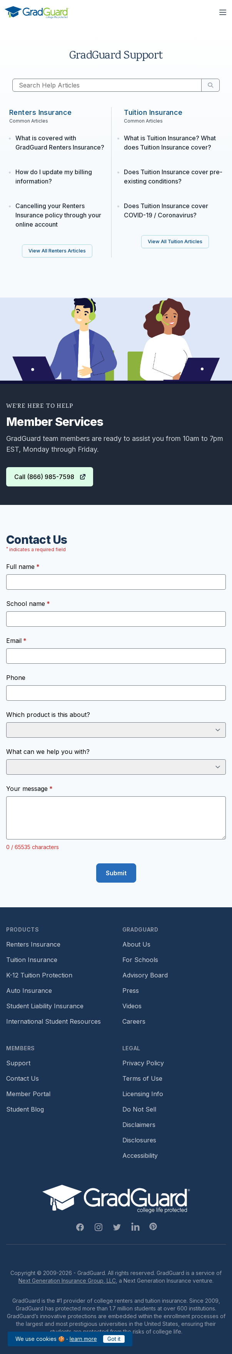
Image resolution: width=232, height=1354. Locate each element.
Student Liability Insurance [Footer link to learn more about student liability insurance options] (44, 1006)
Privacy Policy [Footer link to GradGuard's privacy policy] (143, 1063)
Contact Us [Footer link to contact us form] (22, 1078)
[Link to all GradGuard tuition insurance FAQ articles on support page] (175, 241)
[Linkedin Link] (135, 1227)
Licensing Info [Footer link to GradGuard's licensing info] (142, 1094)
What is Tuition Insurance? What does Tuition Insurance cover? (170, 142)
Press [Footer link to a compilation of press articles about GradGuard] (130, 990)
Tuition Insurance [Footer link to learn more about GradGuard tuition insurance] (31, 960)
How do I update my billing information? (53, 176)
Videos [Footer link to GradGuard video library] (132, 1006)
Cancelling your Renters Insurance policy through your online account (58, 215)
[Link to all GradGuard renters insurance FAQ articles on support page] (57, 250)
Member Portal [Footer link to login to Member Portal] (28, 1094)
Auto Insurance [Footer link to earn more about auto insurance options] (29, 990)
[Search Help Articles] (107, 85)
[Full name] (116, 582)
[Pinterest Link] (153, 1226)
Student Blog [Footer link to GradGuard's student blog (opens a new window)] (25, 1109)
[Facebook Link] (80, 1227)
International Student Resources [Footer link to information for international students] (53, 1021)
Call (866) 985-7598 (50, 477)
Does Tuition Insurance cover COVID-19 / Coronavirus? (166, 210)
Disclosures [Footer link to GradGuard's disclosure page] (139, 1140)
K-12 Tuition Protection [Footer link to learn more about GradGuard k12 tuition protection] (39, 975)
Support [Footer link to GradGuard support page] (18, 1063)
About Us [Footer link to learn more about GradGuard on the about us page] (136, 944)
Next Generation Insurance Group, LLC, (67, 1280)
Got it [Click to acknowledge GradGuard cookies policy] (113, 1338)
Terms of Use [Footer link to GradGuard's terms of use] (142, 1078)
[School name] (116, 619)
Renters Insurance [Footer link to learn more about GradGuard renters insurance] (33, 944)
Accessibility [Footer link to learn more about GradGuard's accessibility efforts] (140, 1155)
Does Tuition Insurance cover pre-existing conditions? (173, 176)
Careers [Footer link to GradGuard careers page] (133, 1021)
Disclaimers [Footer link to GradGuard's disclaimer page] (138, 1125)
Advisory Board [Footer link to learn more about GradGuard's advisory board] (145, 975)
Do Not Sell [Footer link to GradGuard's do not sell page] (139, 1109)
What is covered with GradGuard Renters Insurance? (59, 142)
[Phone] (116, 693)
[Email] (116, 656)
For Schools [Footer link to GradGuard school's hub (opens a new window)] (140, 960)
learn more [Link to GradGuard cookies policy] (83, 1338)
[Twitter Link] (117, 1227)
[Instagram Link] (98, 1227)
